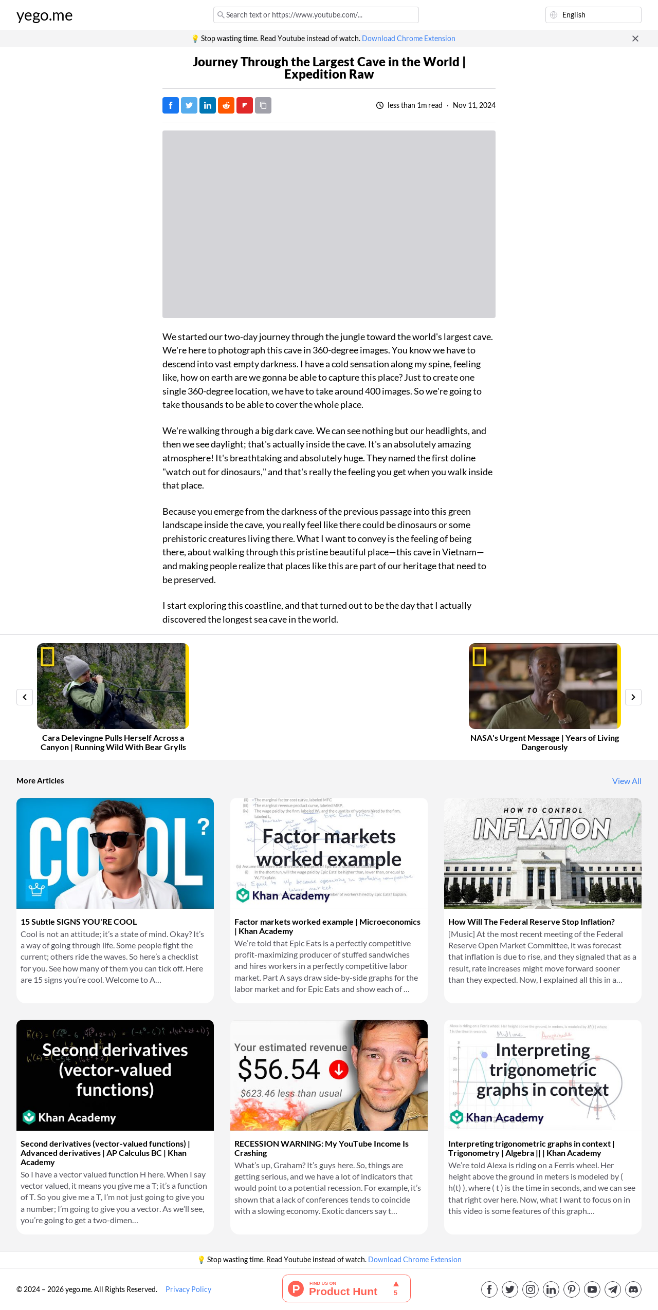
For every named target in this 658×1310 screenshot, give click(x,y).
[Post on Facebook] (170, 105)
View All (627, 780)
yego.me (44, 15)
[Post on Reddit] (226, 105)
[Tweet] (189, 105)
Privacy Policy (188, 1289)
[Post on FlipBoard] (244, 105)
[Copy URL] (263, 105)
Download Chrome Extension (408, 38)
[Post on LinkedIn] (207, 105)
